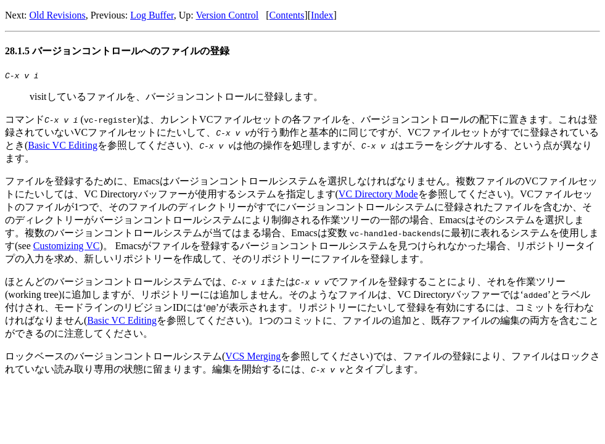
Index (322, 15)
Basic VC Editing (62, 147)
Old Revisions (58, 15)
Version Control (226, 15)
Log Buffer (152, 15)
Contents (287, 15)
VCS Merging (253, 358)
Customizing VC (66, 247)
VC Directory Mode (378, 196)
